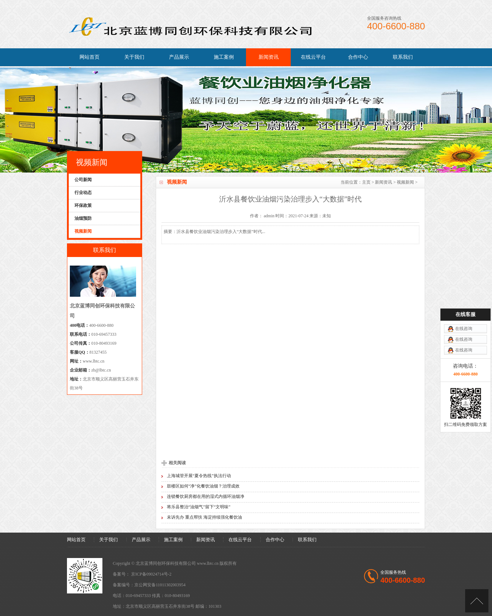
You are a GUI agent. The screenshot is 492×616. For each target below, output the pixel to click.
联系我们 (403, 57)
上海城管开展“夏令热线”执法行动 (199, 475)
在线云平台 (313, 57)
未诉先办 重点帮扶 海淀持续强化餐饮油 (204, 517)
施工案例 (224, 57)
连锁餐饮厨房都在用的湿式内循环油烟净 (205, 496)
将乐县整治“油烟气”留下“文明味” (198, 506)
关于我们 (134, 57)
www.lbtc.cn (94, 361)
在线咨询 (463, 328)
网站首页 (89, 57)
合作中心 (358, 57)
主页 (366, 182)
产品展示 (179, 57)
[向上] (476, 600)
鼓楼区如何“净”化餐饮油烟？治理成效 (203, 486)
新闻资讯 (269, 57)
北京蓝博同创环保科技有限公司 (166, 563)
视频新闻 (405, 182)
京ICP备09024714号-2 (151, 574)
